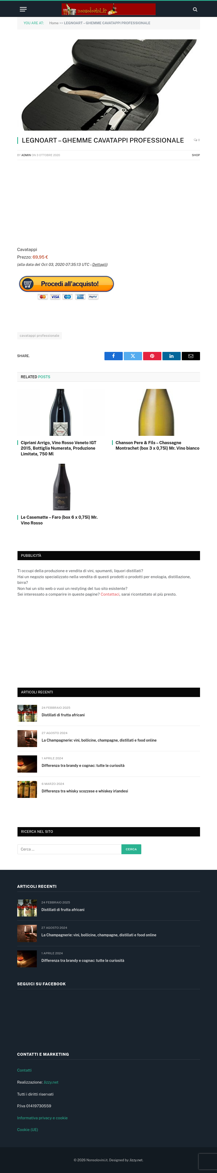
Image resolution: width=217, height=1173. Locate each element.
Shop (196, 155)
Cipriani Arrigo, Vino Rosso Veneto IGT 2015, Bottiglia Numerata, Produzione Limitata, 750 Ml (58, 448)
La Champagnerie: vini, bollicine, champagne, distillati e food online (99, 740)
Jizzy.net (51, 1082)
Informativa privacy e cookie (42, 1118)
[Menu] (23, 9)
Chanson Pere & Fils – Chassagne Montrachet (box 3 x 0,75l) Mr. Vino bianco (158, 445)
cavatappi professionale (40, 336)
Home (54, 23)
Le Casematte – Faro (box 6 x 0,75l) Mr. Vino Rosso (59, 520)
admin (26, 155)
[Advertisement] (108, 202)
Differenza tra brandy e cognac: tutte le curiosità (83, 765)
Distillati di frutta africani (63, 715)
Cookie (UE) (27, 1129)
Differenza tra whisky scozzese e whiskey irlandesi (85, 791)
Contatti (24, 1070)
